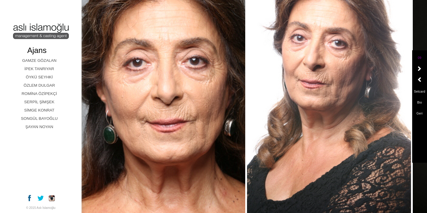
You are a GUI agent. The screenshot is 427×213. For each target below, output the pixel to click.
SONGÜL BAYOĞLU (39, 118)
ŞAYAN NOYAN (39, 127)
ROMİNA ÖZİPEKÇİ (39, 93)
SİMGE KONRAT (39, 110)
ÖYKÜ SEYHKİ (39, 77)
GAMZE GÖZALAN (39, 60)
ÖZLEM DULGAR (39, 85)
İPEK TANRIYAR (39, 69)
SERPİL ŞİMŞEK (39, 102)
